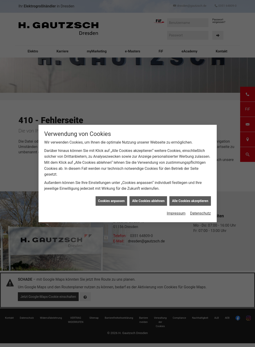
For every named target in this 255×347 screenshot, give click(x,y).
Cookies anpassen (111, 197)
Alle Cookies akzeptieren (190, 197)
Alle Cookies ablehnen (148, 197)
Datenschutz (200, 210)
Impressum (176, 210)
